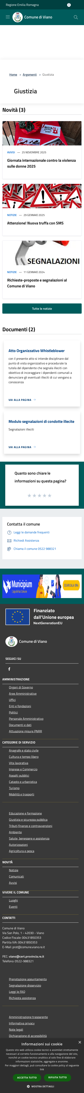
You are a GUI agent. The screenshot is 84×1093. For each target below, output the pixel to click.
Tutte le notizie (42, 308)
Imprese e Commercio (23, 769)
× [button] (79, 1042)
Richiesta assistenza (22, 998)
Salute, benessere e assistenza (29, 838)
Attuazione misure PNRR (25, 731)
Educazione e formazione (25, 813)
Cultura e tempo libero (23, 756)
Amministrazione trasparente (28, 1017)
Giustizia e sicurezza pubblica (28, 819)
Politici (13, 712)
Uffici (12, 699)
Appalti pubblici (19, 775)
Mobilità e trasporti (21, 794)
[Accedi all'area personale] (69, 5)
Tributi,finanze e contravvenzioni (30, 825)
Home (13, 74)
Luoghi (13, 900)
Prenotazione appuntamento (28, 979)
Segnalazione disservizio (25, 985)
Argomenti (30, 74)
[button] (42, 1086)
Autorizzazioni (18, 844)
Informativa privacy (22, 1023)
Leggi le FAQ (17, 991)
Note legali (16, 1029)
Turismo (14, 788)
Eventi (13, 906)
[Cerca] (76, 17)
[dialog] (42, 1065)
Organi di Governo (21, 687)
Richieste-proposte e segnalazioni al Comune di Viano (37, 283)
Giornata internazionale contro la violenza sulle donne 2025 (41, 163)
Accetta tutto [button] (27, 1077)
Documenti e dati (20, 725)
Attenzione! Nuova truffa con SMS (35, 223)
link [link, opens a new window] (42, 1069)
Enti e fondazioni (20, 706)
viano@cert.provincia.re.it (26, 956)
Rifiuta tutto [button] (57, 1077)
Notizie (12, 215)
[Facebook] (9, 669)
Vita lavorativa (18, 763)
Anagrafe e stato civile (23, 750)
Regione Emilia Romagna (22, 4)
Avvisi (11, 152)
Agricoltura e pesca (21, 851)
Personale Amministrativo (26, 718)
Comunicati (16, 876)
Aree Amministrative (23, 693)
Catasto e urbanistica (23, 781)
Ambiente (15, 832)
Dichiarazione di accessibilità (28, 1035)
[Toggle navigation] (7, 17)
